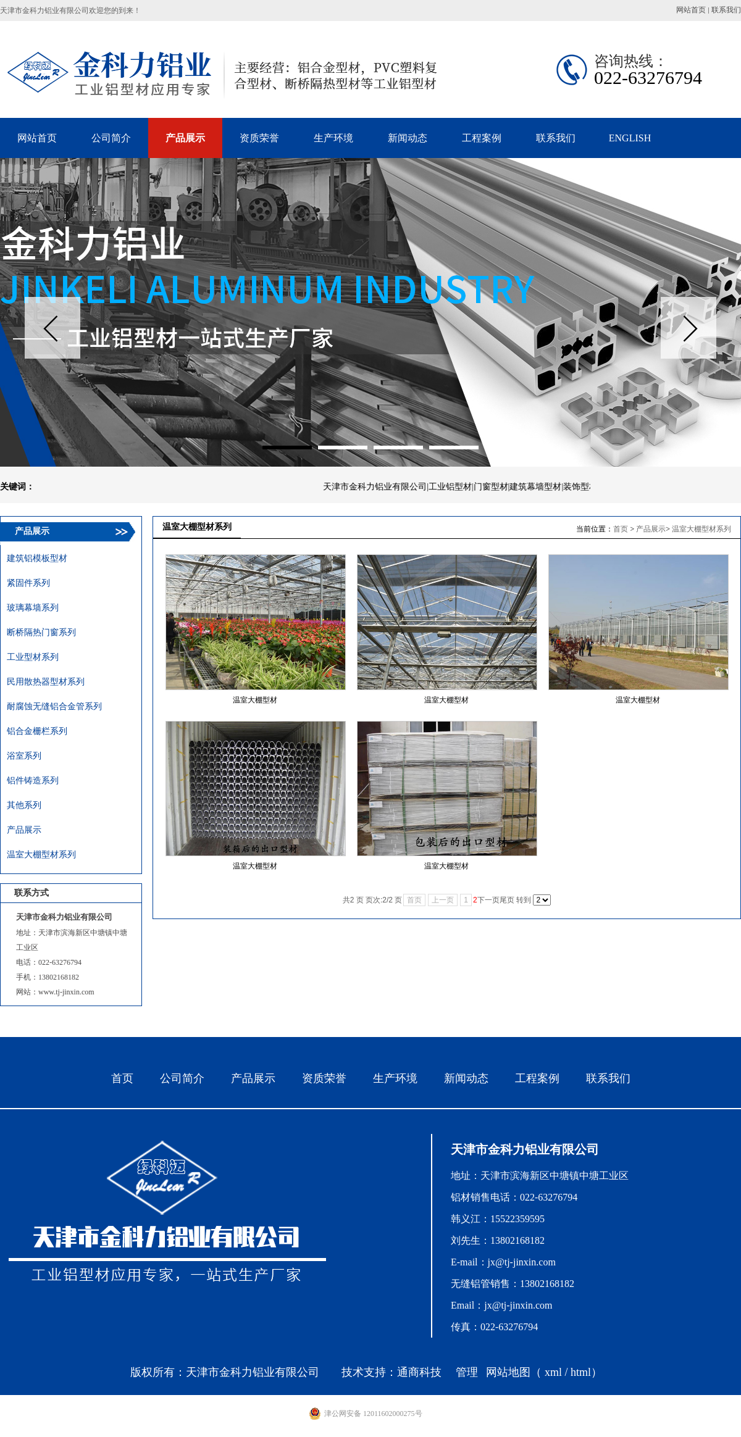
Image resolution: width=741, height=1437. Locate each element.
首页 (620, 529)
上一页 (443, 900)
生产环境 (395, 1078)
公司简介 (182, 1078)
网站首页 (691, 10)
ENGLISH (630, 138)
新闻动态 (466, 1078)
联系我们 (726, 10)
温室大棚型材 (255, 700)
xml (553, 1372)
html (581, 1372)
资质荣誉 (324, 1078)
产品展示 (651, 529)
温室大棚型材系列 (701, 529)
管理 (467, 1372)
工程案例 (537, 1078)
